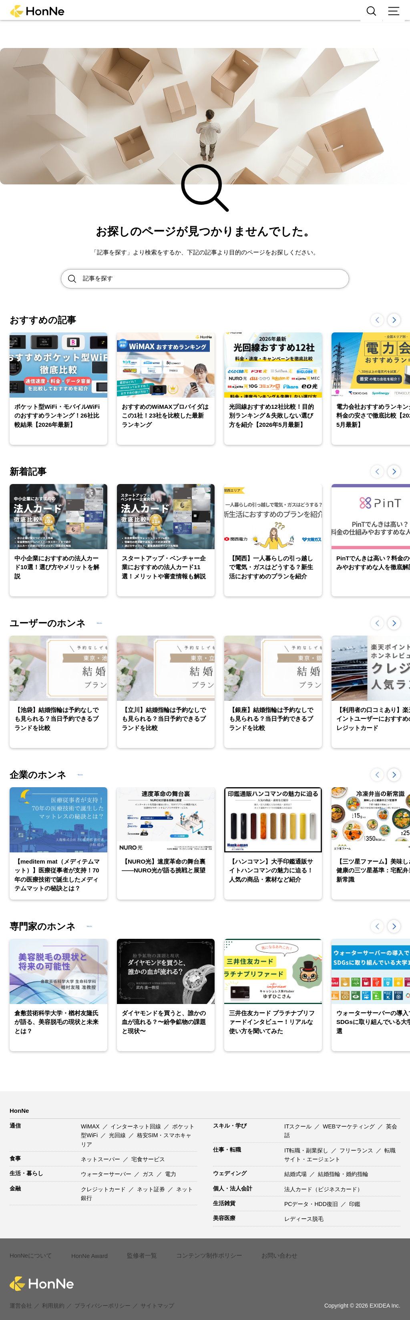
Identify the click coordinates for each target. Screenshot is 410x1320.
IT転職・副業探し (307, 1150)
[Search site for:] (216, 279)
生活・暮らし (26, 1173)
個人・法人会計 (232, 1188)
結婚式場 (296, 1174)
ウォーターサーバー (107, 1174)
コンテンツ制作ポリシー (203, 1251)
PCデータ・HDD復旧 (312, 1204)
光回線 (118, 1135)
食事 (15, 1158)
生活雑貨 (224, 1203)
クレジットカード (104, 1189)
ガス (149, 1174)
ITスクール (298, 1126)
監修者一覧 (139, 1251)
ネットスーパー (101, 1159)
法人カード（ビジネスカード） (323, 1189)
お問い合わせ (270, 1251)
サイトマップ (157, 1297)
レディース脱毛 (304, 1219)
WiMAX (91, 1126)
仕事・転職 (227, 1149)
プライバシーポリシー (102, 1297)
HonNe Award (87, 1251)
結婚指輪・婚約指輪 (343, 1174)
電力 (170, 1174)
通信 (15, 1125)
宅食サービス (148, 1159)
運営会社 (21, 1297)
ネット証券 (152, 1189)
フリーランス (357, 1150)
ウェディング (230, 1173)
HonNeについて (30, 1251)
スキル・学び (230, 1125)
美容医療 (224, 1218)
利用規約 (53, 1297)
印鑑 (354, 1204)
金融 (15, 1188)
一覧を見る (114, 623)
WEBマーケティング (349, 1126)
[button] (394, 320)
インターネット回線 (137, 1126)
